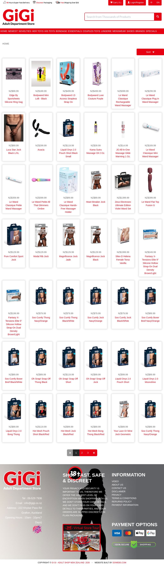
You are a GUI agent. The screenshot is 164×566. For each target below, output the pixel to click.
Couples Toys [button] (91, 31)
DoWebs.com (119, 563)
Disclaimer (119, 491)
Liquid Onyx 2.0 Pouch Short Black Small (68, 153)
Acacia (41, 149)
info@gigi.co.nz (33, 503)
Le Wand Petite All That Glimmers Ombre (41, 205)
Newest (13, 31)
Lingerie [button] (106, 31)
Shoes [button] (131, 31)
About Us (117, 484)
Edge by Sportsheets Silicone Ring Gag (14, 98)
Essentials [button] (75, 31)
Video (115, 481)
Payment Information (125, 505)
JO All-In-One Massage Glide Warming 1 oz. (122, 153)
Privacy (116, 495)
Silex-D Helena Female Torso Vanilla (122, 259)
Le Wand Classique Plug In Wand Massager (150, 98)
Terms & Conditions (124, 498)
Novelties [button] (25, 31)
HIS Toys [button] (50, 31)
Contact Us (119, 488)
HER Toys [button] (37, 31)
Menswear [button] (119, 31)
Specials (151, 31)
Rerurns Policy (122, 501)
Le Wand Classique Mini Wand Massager (150, 153)
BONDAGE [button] (61, 31)
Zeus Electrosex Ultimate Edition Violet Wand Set (123, 205)
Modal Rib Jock (41, 256)
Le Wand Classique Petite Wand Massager (14, 205)
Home (3, 31)
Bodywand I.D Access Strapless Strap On (68, 98)
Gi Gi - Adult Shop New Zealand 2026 (70, 563)
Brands (140, 31)
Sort (150, 52)
